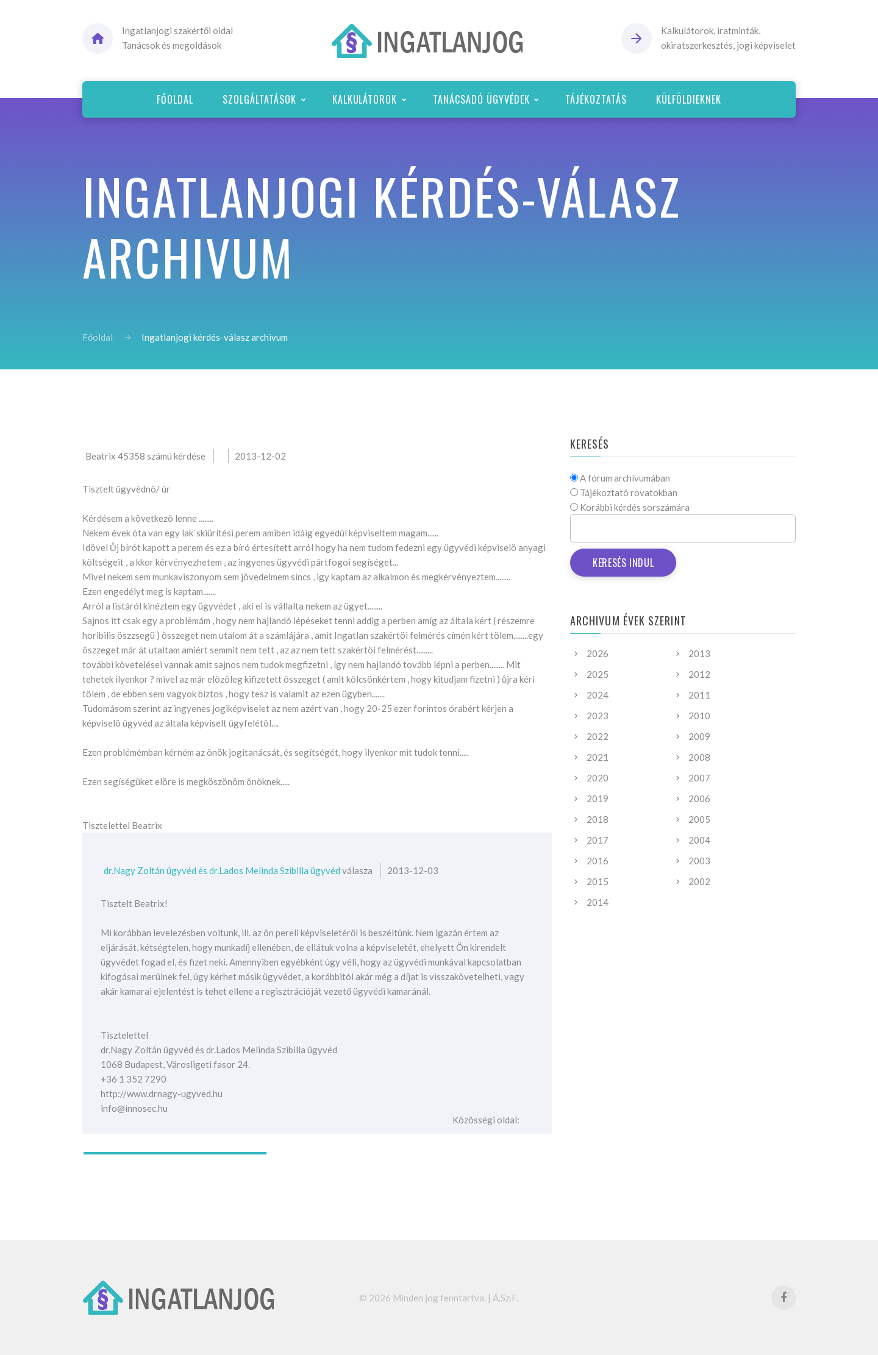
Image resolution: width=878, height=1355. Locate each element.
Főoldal (97, 337)
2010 (699, 715)
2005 (699, 819)
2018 (598, 819)
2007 (699, 777)
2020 (598, 777)
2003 (699, 860)
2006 (699, 798)
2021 (598, 757)
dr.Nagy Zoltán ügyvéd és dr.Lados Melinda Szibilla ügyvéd (222, 870)
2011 (699, 694)
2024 (598, 694)
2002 (699, 881)
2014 (598, 902)
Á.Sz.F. (505, 1297)
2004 (699, 839)
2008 (699, 757)
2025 (598, 674)
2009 (699, 736)
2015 (598, 881)
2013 (699, 653)
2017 (598, 839)
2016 (598, 860)
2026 (598, 653)
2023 (598, 715)
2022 (598, 736)
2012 (699, 674)
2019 (598, 798)
